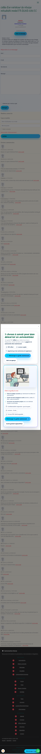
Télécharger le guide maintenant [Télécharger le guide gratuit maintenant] (17, 355)
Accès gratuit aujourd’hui (14, 424)
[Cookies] (3, 751)
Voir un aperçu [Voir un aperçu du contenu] (11, 360)
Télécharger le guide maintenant (17, 419)
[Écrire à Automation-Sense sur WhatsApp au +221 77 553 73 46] (38, 751)
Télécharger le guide (32, 751)
